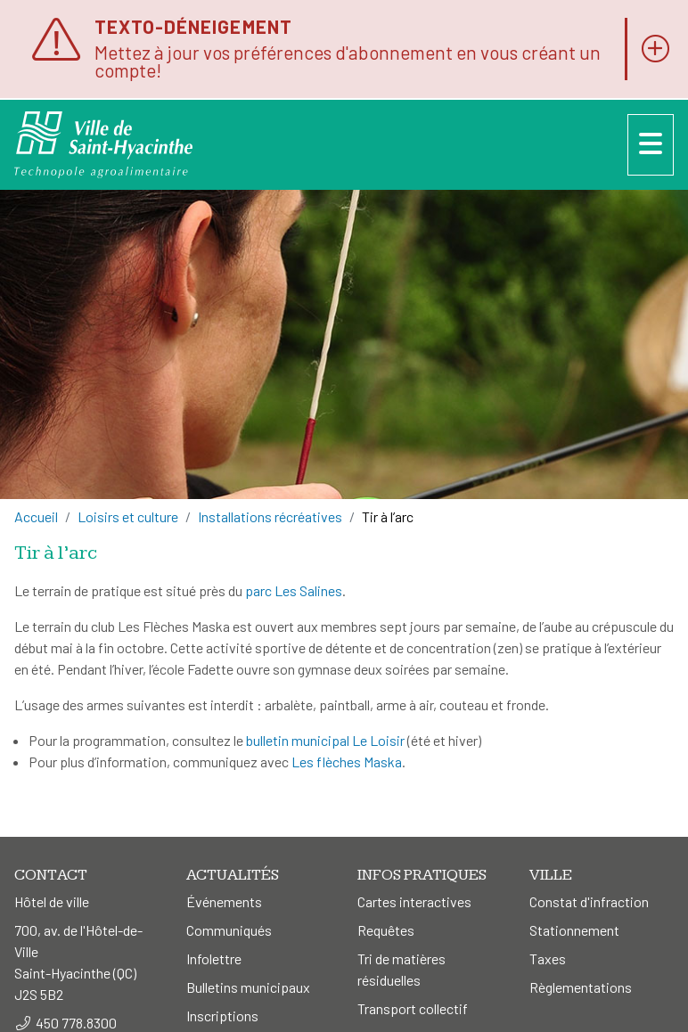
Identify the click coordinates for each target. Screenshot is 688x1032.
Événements (224, 901)
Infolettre (214, 958)
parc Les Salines (293, 590)
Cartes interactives (414, 901)
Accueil (36, 516)
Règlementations (580, 987)
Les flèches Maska (346, 761)
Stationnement (574, 929)
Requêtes (385, 929)
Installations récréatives (270, 516)
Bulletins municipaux (248, 987)
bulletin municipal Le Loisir (325, 740)
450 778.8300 (76, 1022)
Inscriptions (222, 1015)
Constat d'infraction (589, 901)
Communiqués (229, 929)
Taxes (547, 958)
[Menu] (650, 145)
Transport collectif (412, 1008)
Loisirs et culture (128, 516)
